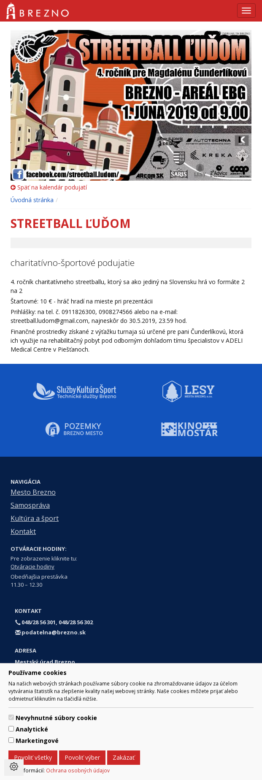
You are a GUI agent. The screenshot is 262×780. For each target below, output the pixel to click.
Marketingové (37, 741)
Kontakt (23, 531)
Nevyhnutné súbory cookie (56, 718)
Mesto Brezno (33, 492)
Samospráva (30, 505)
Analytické (32, 729)
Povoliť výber (82, 757)
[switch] (11, 717)
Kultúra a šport (35, 518)
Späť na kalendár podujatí (49, 187)
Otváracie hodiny (32, 566)
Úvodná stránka (32, 200)
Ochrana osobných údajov (78, 770)
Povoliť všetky (33, 757)
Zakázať (124, 757)
